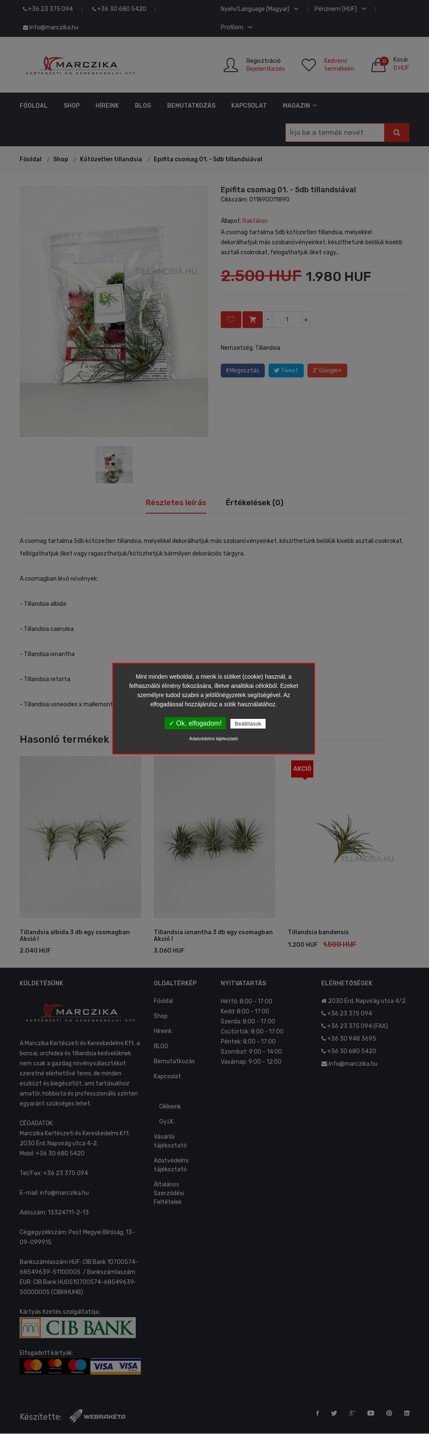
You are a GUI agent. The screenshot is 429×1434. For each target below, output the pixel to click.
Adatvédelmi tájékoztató (213, 738)
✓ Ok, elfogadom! (195, 723)
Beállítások (248, 724)
